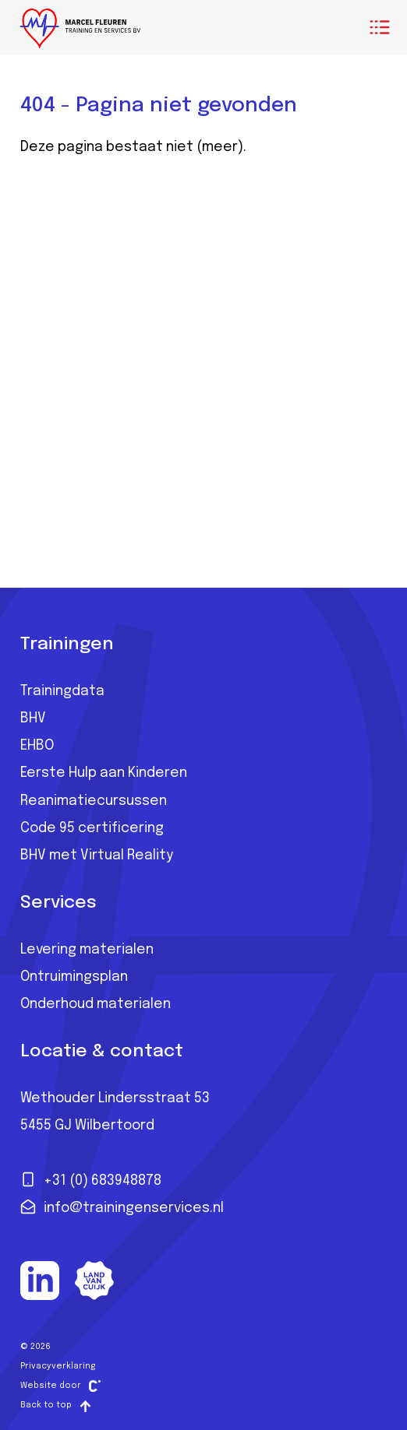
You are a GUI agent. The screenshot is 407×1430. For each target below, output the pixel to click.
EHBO (37, 746)
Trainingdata (62, 691)
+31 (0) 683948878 (90, 1179)
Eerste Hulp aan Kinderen (103, 773)
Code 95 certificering (92, 828)
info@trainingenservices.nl (122, 1206)
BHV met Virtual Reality (96, 856)
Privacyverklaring (58, 1366)
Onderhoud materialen (95, 1004)
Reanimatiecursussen (93, 801)
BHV (33, 718)
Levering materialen (87, 950)
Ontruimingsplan (74, 977)
